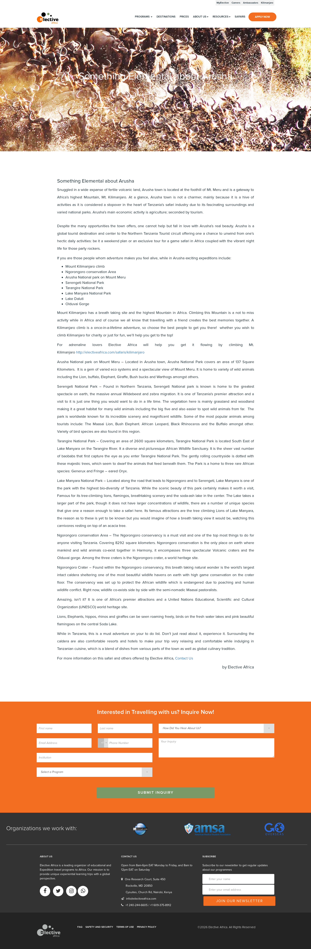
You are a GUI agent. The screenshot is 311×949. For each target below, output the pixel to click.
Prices (184, 16)
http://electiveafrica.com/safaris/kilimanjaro (110, 352)
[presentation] (190, 771)
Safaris (240, 16)
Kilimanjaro (267, 2)
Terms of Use (125, 926)
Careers (236, 2)
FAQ (79, 926)
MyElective (223, 2)
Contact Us (184, 658)
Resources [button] (222, 16)
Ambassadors (250, 2)
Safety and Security (99, 926)
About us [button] (200, 16)
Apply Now (262, 17)
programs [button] (143, 16)
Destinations (166, 16)
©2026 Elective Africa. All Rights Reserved (227, 927)
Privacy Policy (146, 926)
